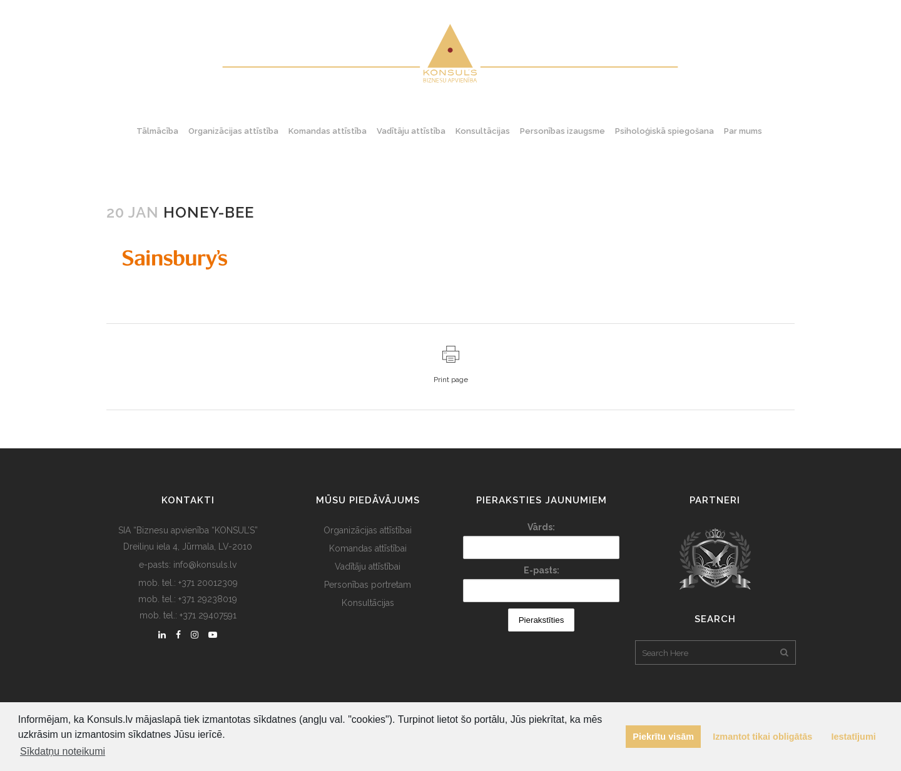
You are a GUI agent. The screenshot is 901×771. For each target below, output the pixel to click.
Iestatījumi (854, 737)
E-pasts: (541, 570)
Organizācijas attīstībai (367, 530)
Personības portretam (367, 585)
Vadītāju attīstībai (367, 567)
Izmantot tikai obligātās (762, 737)
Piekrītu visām (663, 737)
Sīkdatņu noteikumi (62, 751)
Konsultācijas (368, 603)
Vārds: (541, 527)
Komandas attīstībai (368, 548)
